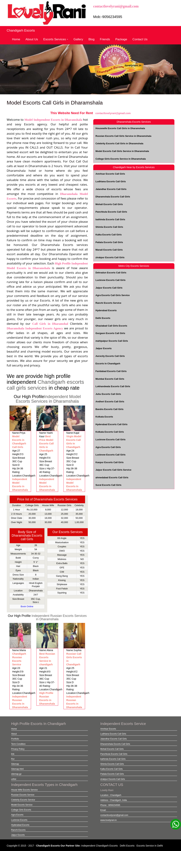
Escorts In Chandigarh (108, 363)
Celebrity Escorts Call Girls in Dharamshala (119, 143)
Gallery (78, 39)
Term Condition (18, 744)
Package (121, 39)
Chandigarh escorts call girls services (45, 385)
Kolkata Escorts (104, 416)
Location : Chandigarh (110, 795)
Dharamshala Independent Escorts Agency (35, 328)
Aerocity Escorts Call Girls (110, 356)
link (12, 754)
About (14, 734)
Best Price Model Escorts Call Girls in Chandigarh (46, 443)
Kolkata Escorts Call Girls (110, 431)
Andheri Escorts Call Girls (110, 401)
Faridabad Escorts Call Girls (111, 371)
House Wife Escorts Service (24, 790)
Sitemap (15, 764)
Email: (103, 810)
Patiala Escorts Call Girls (109, 242)
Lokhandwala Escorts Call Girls (113, 386)
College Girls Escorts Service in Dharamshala (121, 158)
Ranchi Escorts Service (108, 303)
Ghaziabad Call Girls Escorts (111, 325)
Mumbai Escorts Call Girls (110, 379)
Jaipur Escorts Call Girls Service (113, 469)
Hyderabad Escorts (106, 310)
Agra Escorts (17, 815)
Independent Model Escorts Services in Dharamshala (48, 399)
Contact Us (139, 39)
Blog (91, 39)
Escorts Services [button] (55, 39)
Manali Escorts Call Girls (109, 249)
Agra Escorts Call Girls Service (113, 295)
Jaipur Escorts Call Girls (109, 287)
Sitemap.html (17, 769)
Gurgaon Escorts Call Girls (110, 333)
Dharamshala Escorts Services (134, 121)
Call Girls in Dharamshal (50, 323)
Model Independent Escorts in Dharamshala (53, 119)
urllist (13, 779)
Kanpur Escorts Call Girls (110, 462)
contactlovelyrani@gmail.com (116, 6)
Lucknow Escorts (19, 820)
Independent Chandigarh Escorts (99, 845)
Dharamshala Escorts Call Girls (113, 196)
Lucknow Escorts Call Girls (111, 280)
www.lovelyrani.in (108, 820)
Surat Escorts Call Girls (108, 485)
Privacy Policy (18, 749)
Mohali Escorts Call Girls (109, 204)
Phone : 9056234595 (110, 805)
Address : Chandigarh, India (113, 800)
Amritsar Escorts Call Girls (110, 173)
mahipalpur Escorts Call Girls (112, 341)
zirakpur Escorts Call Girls (110, 257)
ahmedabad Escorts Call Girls (112, 477)
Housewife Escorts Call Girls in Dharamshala (120, 128)
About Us (32, 39)
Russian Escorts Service (22, 795)
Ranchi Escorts (18, 830)
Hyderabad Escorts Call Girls (112, 424)
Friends (105, 39)
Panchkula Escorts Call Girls (111, 211)
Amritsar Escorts (108, 729)
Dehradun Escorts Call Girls (111, 272)
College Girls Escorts (21, 810)
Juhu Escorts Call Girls (108, 394)
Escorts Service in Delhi (150, 845)
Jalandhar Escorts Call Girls (111, 189)
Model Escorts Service (21, 805)
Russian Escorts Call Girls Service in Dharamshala (123, 136)
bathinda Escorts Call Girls (110, 219)
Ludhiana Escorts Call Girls (111, 181)
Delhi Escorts (103, 318)
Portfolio (15, 739)
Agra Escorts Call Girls (108, 447)
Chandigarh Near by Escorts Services (133, 167)
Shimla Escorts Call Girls (109, 227)
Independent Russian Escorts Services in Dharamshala (59, 617)
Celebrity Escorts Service (23, 800)
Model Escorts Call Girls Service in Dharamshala (122, 151)
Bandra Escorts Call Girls (110, 409)
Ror (13, 759)
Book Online (27, 606)
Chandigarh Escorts (21, 30)
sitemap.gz (16, 774)
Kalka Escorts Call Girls (109, 234)
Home (16, 39)
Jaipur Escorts (104, 348)
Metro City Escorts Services (133, 265)
